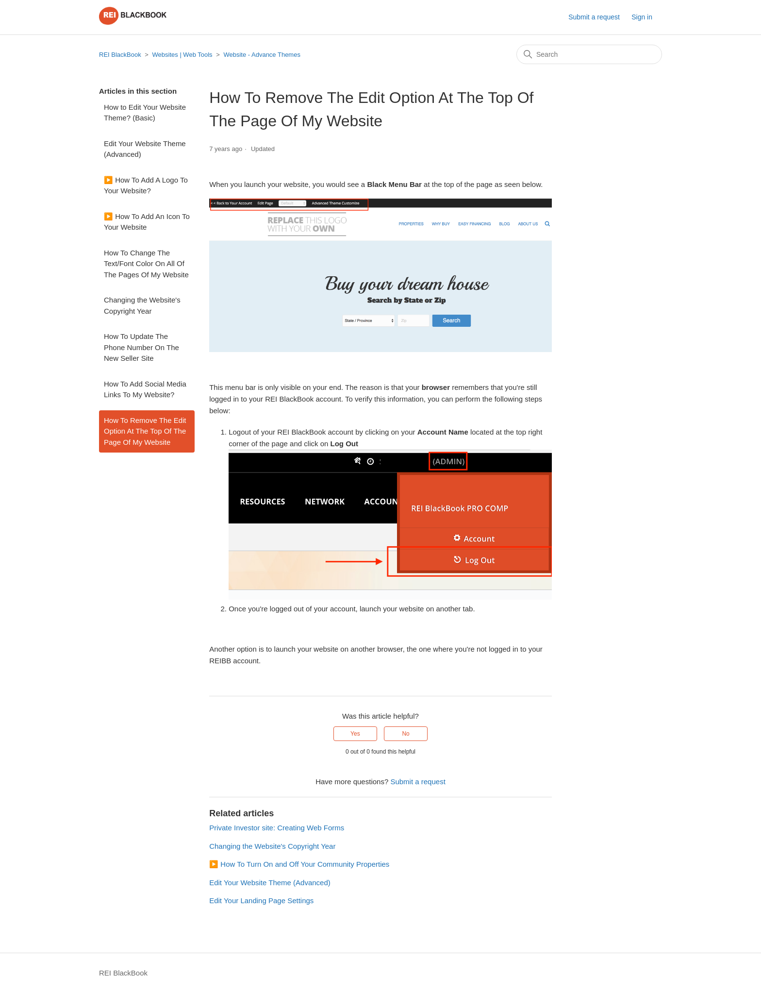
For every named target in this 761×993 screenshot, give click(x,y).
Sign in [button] (641, 17)
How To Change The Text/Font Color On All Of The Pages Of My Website (146, 264)
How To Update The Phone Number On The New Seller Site (141, 347)
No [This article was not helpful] (405, 733)
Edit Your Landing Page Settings (261, 900)
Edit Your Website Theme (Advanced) (145, 149)
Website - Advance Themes (261, 54)
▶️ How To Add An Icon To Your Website (147, 222)
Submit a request (594, 17)
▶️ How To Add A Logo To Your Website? (146, 185)
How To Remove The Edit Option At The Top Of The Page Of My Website (145, 431)
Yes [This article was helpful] (355, 733)
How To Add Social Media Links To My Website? (145, 389)
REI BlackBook (120, 54)
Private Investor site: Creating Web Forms (276, 828)
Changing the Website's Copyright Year (142, 305)
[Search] (589, 54)
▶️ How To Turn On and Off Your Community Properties (299, 864)
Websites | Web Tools (182, 54)
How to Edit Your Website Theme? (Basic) (145, 112)
